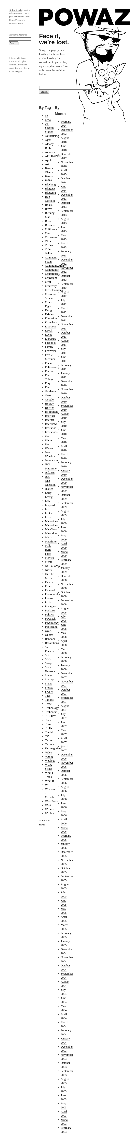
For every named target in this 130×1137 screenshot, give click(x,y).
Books (48, 204)
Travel (49, 724)
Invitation (50, 428)
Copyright (51, 277)
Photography (52, 594)
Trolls (48, 728)
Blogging (50, 192)
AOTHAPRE (53, 156)
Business (50, 225)
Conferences (52, 273)
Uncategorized (53, 748)
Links (48, 513)
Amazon (50, 152)
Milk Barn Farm (48, 549)
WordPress (51, 801)
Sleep (48, 663)
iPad (47, 436)
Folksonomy (52, 367)
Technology (52, 707)
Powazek (50, 618)
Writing (49, 813)
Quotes (49, 634)
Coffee (49, 245)
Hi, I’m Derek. (15, 10)
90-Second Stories (49, 127)
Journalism (51, 460)
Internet (49, 419)
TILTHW (50, 716)
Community (52, 269)
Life (47, 509)
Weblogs (50, 760)
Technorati (51, 712)
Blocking (50, 184)
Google (49, 399)
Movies (49, 557)
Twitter (49, 740)
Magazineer (52, 521)
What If (49, 781)
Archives (22, 34)
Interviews (51, 423)
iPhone (49, 440)
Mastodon (51, 533)
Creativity (51, 286)
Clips (48, 241)
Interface (50, 415)
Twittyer (50, 744)
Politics (49, 614)
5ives (48, 119)
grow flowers (15, 16)
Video (48, 752)
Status (48, 683)
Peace (48, 586)
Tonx (48, 720)
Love (48, 517)
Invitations (51, 432)
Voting (49, 756)
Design (49, 310)
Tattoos (49, 699)
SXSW (49, 691)
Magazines (51, 525)
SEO (48, 659)
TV (47, 736)
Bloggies (50, 188)
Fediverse (50, 350)
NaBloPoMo (52, 565)
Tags (47, 695)
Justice (49, 488)
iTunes (49, 448)
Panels (49, 582)
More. (20, 23)
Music (48, 561)
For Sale (50, 371)
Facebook (50, 342)
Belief (48, 180)
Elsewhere (51, 322)
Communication (54, 265)
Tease (48, 703)
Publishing (51, 626)
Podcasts (50, 610)
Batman (49, 176)
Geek (48, 395)
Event (48, 334)
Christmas (51, 237)
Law (47, 501)
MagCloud (51, 529)
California (51, 229)
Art (47, 164)
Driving (49, 314)
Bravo (48, 208)
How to (49, 407)
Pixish (48, 602)
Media (48, 537)
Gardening (51, 391)
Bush (48, 221)
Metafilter (51, 541)
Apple (48, 160)
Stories (49, 687)
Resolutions (52, 643)
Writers (49, 809)
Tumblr (49, 732)
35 (46, 115)
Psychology (52, 622)
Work (48, 805)
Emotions (50, 326)
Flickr (48, 363)
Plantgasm (51, 606)
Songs (48, 675)
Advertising (52, 135)
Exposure (50, 338)
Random (50, 639)
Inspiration (51, 411)
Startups (50, 679)
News (48, 570)
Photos (49, 598)
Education (51, 318)
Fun (47, 387)
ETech (48, 330)
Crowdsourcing (54, 290)
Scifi (48, 655)
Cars (47, 233)
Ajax (48, 139)
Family (49, 346)
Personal (50, 590)
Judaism (50, 472)
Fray (47, 383)
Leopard (50, 505)
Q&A (48, 630)
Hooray (49, 403)
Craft (48, 281)
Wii (47, 785)
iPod (47, 444)
